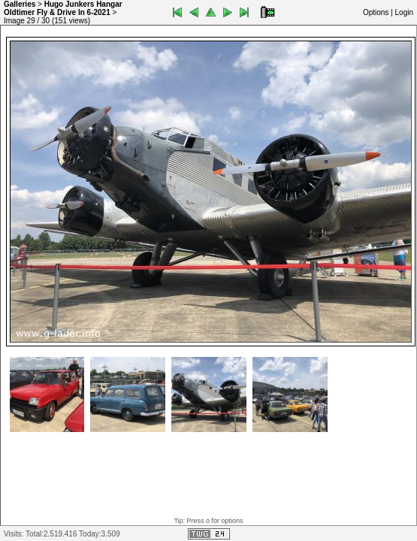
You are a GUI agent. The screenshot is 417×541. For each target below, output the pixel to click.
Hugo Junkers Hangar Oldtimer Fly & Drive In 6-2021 (63, 8)
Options (375, 12)
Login (404, 12)
